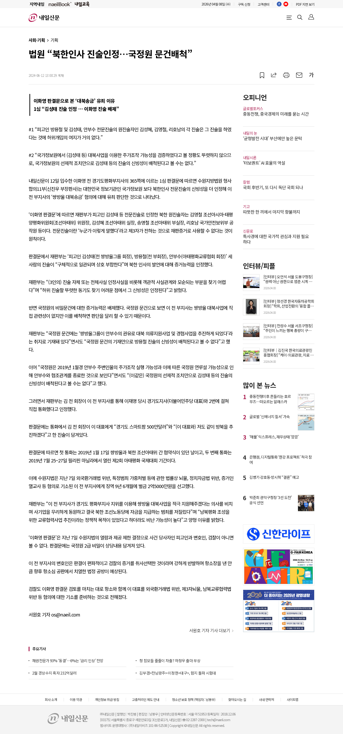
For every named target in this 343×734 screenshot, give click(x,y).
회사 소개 (51, 699)
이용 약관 (76, 699)
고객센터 (263, 4)
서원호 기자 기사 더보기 (209, 630)
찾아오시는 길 (237, 699)
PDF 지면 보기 (305, 4)
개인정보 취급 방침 (107, 699)
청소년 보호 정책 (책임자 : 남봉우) (193, 699)
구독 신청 (244, 4)
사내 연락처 (266, 699)
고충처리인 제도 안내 (145, 699)
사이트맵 (292, 699)
